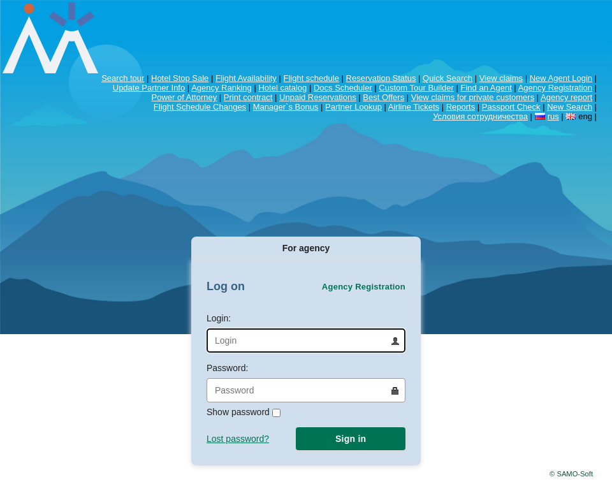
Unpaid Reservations (317, 97)
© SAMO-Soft (571, 474)
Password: (306, 382)
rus (553, 116)
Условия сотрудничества (480, 116)
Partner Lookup (353, 107)
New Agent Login (561, 78)
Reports (461, 107)
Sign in (350, 439)
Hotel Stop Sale (179, 78)
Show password (243, 412)
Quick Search (447, 78)
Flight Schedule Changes (200, 107)
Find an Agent (486, 87)
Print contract (248, 97)
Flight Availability (246, 78)
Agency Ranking (221, 87)
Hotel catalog (282, 87)
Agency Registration (555, 87)
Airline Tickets (413, 107)
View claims (501, 78)
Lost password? (238, 439)
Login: (306, 333)
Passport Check (511, 107)
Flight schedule (311, 78)
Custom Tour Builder (416, 87)
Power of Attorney (184, 97)
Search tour (122, 78)
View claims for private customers (472, 97)
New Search (569, 107)
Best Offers (383, 97)
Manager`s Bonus (286, 107)
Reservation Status (381, 78)
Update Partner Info (149, 87)
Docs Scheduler (343, 87)
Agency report (566, 97)
